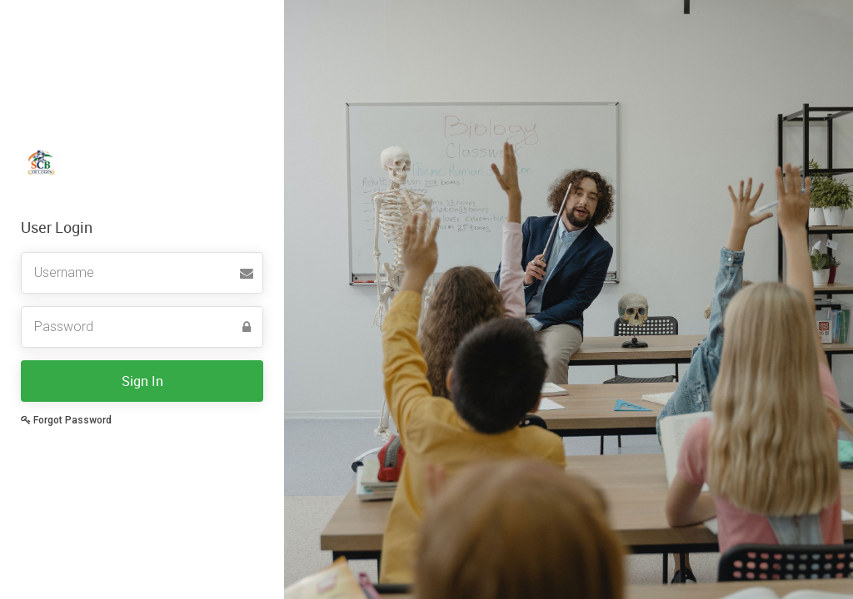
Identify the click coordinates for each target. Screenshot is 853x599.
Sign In (142, 381)
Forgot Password (66, 420)
